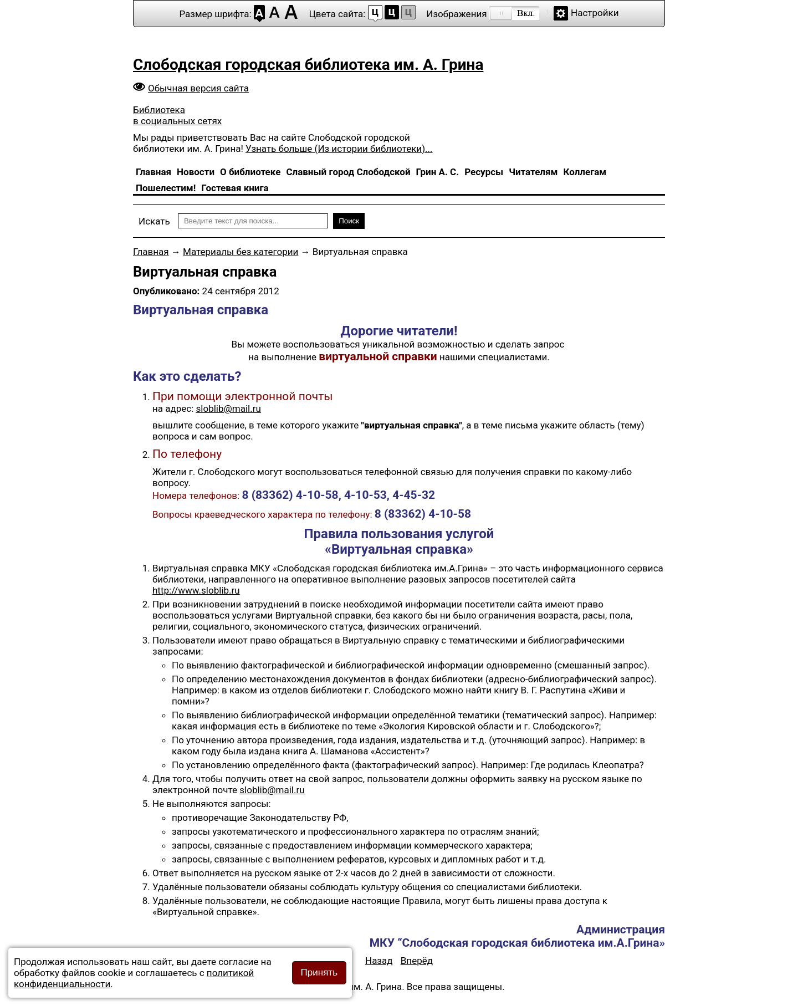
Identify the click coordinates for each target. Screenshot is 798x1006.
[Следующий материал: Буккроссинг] (417, 960)
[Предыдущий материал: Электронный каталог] (379, 960)
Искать (154, 221)
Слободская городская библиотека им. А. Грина (308, 64)
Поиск (349, 221)
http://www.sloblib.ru (196, 590)
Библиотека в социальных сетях (177, 115)
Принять (319, 972)
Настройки (595, 12)
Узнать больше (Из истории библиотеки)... (338, 148)
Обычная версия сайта (198, 88)
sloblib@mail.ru (228, 408)
